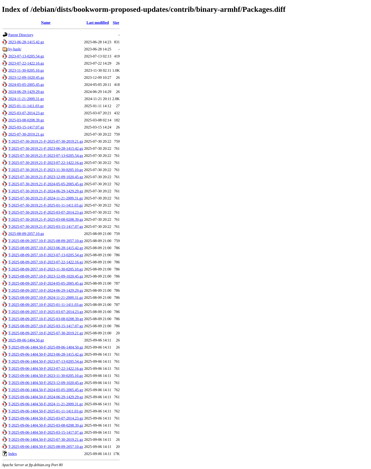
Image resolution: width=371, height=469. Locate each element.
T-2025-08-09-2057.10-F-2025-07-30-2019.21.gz (45, 333)
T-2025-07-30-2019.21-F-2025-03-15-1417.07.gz (45, 227)
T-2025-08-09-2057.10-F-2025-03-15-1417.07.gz (45, 326)
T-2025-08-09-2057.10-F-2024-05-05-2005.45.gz (45, 283)
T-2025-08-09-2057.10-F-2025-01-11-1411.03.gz (45, 305)
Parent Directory (20, 35)
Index (12, 454)
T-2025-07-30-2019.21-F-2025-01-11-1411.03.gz (45, 205)
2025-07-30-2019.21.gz (26, 134)
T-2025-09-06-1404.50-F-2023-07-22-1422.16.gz (45, 369)
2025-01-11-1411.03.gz (26, 106)
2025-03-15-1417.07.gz (26, 127)
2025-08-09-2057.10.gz (26, 234)
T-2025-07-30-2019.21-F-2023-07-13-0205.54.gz (45, 156)
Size (116, 23)
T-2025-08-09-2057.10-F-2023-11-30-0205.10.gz (45, 269)
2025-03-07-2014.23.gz (26, 113)
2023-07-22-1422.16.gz (26, 63)
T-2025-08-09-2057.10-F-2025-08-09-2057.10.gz (45, 241)
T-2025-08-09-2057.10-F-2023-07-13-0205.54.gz (45, 255)
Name (45, 23)
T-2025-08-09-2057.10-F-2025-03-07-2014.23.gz (45, 312)
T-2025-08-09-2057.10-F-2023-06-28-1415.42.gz (45, 248)
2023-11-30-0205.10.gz (26, 70)
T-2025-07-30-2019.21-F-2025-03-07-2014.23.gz (45, 212)
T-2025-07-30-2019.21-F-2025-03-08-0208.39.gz (45, 219)
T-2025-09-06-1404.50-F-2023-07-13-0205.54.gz (45, 361)
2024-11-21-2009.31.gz (26, 99)
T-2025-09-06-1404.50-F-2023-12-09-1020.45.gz (45, 383)
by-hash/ (14, 49)
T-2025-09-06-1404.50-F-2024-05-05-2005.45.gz (45, 390)
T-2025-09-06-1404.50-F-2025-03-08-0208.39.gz (45, 425)
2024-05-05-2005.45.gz (26, 85)
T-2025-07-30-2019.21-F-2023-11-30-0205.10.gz (45, 170)
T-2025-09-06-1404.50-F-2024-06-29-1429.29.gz (45, 397)
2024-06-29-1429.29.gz (26, 92)
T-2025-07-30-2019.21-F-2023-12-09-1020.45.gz (45, 177)
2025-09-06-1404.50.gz (26, 340)
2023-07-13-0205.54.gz (26, 56)
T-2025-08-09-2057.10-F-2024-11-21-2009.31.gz (45, 298)
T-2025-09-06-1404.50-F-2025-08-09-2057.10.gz (45, 447)
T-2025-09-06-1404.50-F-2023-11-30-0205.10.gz (45, 376)
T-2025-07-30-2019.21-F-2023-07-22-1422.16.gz (45, 163)
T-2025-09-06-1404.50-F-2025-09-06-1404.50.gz (45, 347)
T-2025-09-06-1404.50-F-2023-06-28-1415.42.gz (45, 354)
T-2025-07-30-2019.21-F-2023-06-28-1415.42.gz (45, 148)
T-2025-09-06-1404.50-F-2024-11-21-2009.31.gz (45, 404)
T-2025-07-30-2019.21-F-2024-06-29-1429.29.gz (45, 191)
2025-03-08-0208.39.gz (26, 120)
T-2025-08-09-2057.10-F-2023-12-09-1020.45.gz (45, 276)
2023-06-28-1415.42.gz (26, 42)
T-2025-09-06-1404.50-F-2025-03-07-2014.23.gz (45, 418)
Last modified (97, 23)
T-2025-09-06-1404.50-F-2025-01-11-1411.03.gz (45, 411)
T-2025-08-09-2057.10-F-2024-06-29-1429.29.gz (45, 290)
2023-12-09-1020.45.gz (26, 77)
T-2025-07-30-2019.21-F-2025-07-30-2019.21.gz (45, 141)
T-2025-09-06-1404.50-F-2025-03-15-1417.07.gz (45, 432)
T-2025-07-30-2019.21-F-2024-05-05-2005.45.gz (45, 184)
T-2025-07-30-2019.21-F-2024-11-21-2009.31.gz (45, 198)
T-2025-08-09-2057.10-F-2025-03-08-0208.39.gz (45, 319)
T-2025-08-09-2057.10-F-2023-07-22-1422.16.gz (45, 262)
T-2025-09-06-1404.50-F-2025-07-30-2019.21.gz (45, 440)
